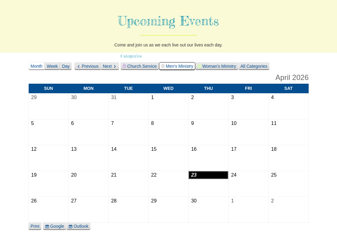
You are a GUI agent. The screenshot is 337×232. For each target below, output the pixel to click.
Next (107, 66)
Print (36, 226)
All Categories (254, 66)
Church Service (140, 67)
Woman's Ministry (216, 67)
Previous (90, 66)
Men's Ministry (177, 67)
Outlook (81, 226)
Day (66, 66)
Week (52, 66)
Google (57, 226)
